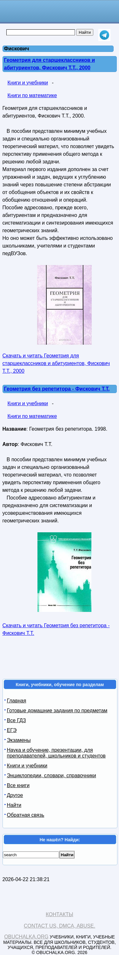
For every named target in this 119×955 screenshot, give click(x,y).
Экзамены (19, 740)
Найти (14, 805)
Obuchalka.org (26, 936)
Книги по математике (32, 95)
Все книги (18, 785)
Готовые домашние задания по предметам (57, 710)
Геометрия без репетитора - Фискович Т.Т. (57, 388)
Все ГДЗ (16, 720)
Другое (15, 795)
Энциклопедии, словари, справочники (51, 775)
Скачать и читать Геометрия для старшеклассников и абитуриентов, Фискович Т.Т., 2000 (56, 363)
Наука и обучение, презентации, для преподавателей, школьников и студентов (56, 752)
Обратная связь (25, 815)
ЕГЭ (12, 730)
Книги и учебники (28, 82)
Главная (16, 700)
